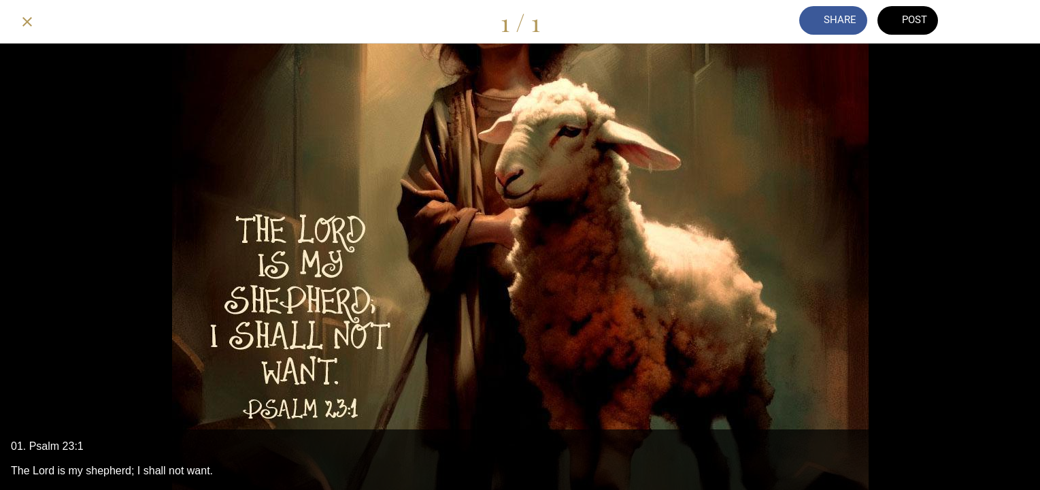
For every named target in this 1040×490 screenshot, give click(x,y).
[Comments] (977, 21)
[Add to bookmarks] (1012, 21)
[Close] (27, 22)
